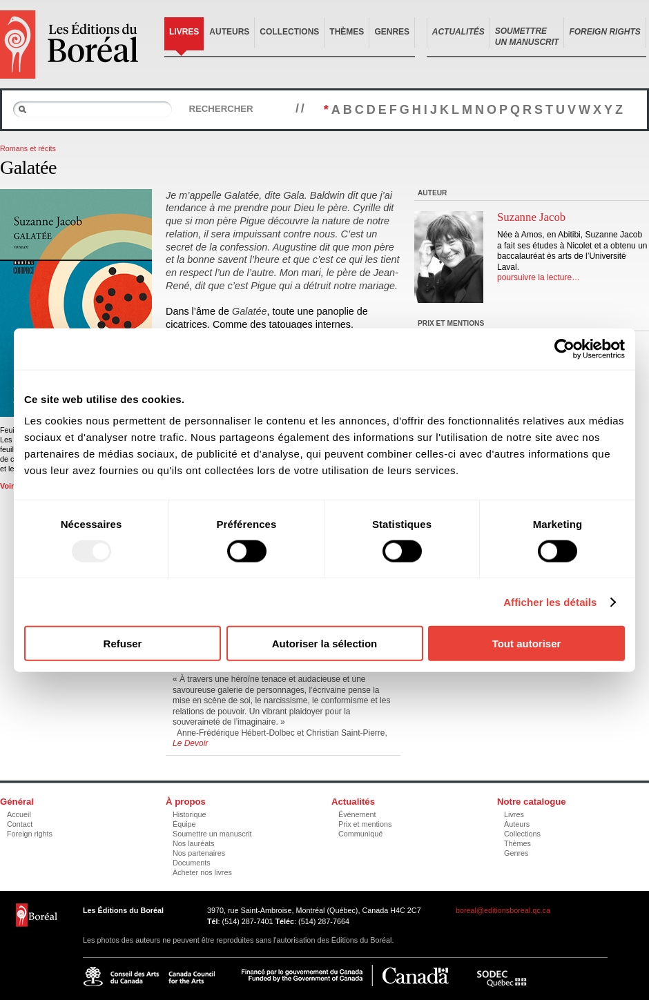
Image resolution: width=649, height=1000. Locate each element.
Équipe (184, 824)
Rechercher (220, 109)
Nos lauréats (194, 843)
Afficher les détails (550, 601)
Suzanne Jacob (531, 217)
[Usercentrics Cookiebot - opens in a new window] (564, 348)
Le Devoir (190, 743)
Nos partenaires (199, 853)
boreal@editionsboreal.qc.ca (503, 910)
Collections (289, 32)
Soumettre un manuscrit (212, 834)
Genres (391, 32)
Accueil (19, 814)
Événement (357, 814)
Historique (189, 814)
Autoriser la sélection (325, 643)
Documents (192, 863)
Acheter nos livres (202, 872)
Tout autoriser (526, 643)
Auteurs (229, 32)
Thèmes (346, 32)
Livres (184, 32)
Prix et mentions (364, 824)
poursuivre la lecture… (538, 277)
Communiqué (360, 834)
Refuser (123, 643)
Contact (19, 824)
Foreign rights (29, 834)
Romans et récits (28, 148)
